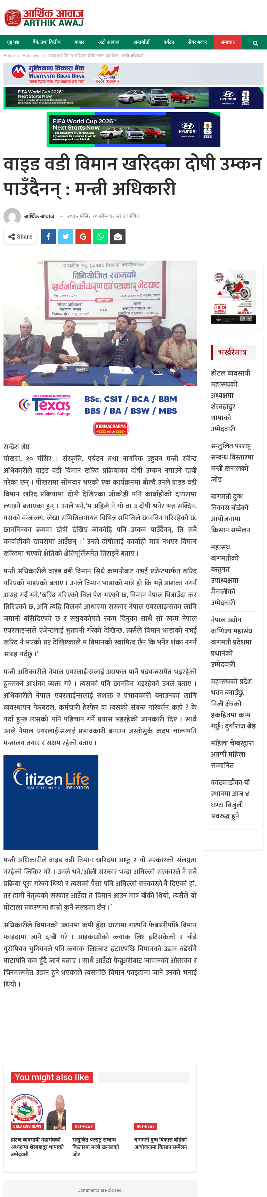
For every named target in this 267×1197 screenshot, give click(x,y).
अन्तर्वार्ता (141, 42)
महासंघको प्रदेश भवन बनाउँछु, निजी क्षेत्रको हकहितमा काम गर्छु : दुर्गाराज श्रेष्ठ (233, 704)
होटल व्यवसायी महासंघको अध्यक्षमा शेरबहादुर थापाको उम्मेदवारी (230, 401)
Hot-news (84, 1126)
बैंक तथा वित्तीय (46, 42)
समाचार (228, 42)
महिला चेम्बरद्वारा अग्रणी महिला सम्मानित (232, 754)
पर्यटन (168, 42)
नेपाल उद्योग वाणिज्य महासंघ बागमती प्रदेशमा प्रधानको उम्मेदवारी (231, 642)
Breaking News (27, 1126)
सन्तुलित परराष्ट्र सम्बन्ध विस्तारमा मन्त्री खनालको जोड (232, 463)
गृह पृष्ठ (13, 42)
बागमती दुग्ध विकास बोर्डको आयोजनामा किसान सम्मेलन (230, 513)
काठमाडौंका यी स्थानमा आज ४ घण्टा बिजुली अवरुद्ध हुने (230, 799)
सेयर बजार (197, 42)
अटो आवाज (108, 42)
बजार (79, 42)
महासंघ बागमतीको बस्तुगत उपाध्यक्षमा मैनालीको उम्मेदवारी (225, 575)
